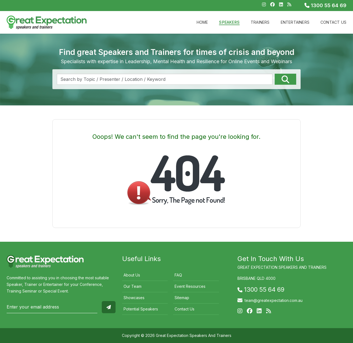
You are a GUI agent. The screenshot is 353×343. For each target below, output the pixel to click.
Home (202, 22)
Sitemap (182, 297)
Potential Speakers (141, 309)
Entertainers (295, 22)
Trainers (260, 22)
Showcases (134, 297)
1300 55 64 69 (325, 5)
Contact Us (333, 22)
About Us (132, 275)
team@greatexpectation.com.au (274, 300)
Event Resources (190, 286)
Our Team (132, 286)
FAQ (178, 275)
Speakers (229, 22)
